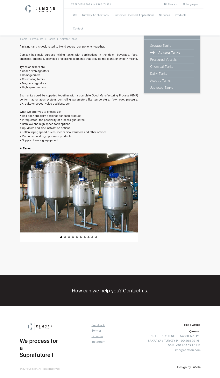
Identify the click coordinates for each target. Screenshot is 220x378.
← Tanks (25, 148)
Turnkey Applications (95, 15)
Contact (78, 28)
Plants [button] (169, 4)
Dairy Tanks (158, 73)
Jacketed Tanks (161, 87)
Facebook (98, 325)
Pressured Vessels (163, 60)
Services (164, 15)
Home (23, 38)
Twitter (96, 330)
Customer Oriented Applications (133, 15)
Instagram (98, 341)
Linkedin (97, 336)
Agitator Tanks (68, 38)
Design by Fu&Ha (189, 367)
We (75, 15)
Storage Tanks (160, 46)
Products (181, 15)
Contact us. (135, 291)
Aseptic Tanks (160, 80)
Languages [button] (191, 4)
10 (96, 237)
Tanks (51, 38)
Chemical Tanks (161, 66)
